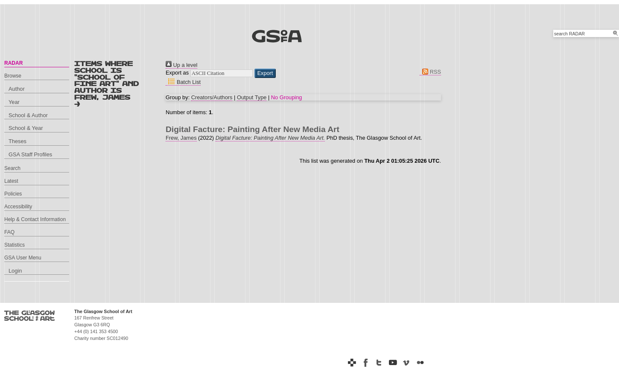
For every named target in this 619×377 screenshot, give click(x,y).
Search (12, 168)
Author (17, 89)
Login (15, 271)
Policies (13, 194)
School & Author (28, 115)
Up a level (181, 65)
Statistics (14, 245)
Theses (17, 141)
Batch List (183, 82)
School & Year (26, 128)
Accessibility (18, 207)
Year (14, 102)
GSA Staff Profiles (30, 154)
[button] (265, 73)
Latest (11, 181)
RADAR (13, 63)
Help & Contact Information (35, 219)
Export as (177, 72)
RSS (430, 72)
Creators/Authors (212, 97)
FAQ (9, 232)
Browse (12, 76)
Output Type (251, 97)
